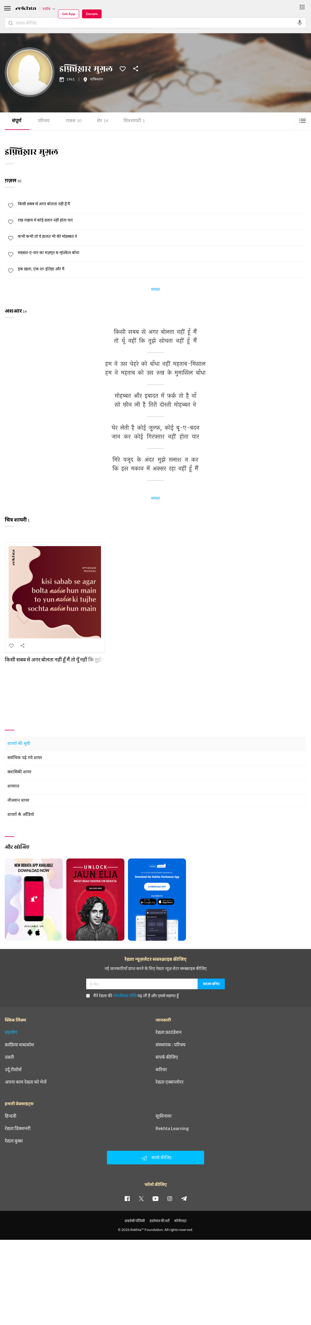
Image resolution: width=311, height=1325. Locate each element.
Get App (68, 14)
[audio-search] (299, 23)
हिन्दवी (10, 1115)
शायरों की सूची (18, 744)
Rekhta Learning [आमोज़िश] (172, 1128)
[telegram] (184, 1198)
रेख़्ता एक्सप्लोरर (170, 1081)
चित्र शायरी (134, 121)
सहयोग (11, 1032)
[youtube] (155, 1198)
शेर (102, 121)
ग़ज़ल (73, 121)
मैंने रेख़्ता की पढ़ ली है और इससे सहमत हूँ (132, 995)
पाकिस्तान (96, 79)
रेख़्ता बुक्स (14, 1140)
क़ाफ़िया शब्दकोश (19, 1044)
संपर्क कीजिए (167, 1057)
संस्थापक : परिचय (170, 1044)
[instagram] (169, 1198)
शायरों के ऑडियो (20, 815)
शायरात (13, 786)
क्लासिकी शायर (19, 772)
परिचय (43, 121)
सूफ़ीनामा (163, 1115)
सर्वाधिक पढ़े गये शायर (24, 758)
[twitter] (141, 1198)
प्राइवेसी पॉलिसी (135, 1221)
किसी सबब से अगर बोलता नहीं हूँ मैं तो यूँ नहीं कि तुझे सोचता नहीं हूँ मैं (68, 659)
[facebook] (127, 1198)
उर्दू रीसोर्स (13, 1069)
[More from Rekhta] (302, 7)
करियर (161, 1069)
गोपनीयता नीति (125, 995)
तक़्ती (9, 1057)
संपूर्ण (16, 121)
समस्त (155, 290)
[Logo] (25, 9)
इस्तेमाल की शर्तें (159, 1221)
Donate (92, 14)
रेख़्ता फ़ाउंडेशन (169, 1032)
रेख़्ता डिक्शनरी (18, 1128)
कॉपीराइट (180, 1221)
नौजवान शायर (18, 800)
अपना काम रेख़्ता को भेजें (26, 1081)
